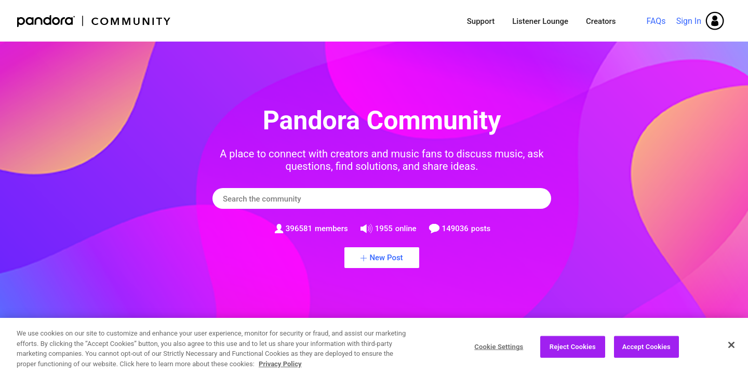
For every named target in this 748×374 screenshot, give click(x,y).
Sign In (688, 21)
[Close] (731, 349)
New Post (386, 257)
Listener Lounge (540, 21)
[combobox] (381, 198)
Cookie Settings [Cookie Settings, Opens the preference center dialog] (498, 351)
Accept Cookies (646, 351)
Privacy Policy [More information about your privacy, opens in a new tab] (280, 368)
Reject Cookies (573, 351)
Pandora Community (94, 21)
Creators (601, 21)
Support (481, 21)
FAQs (655, 21)
